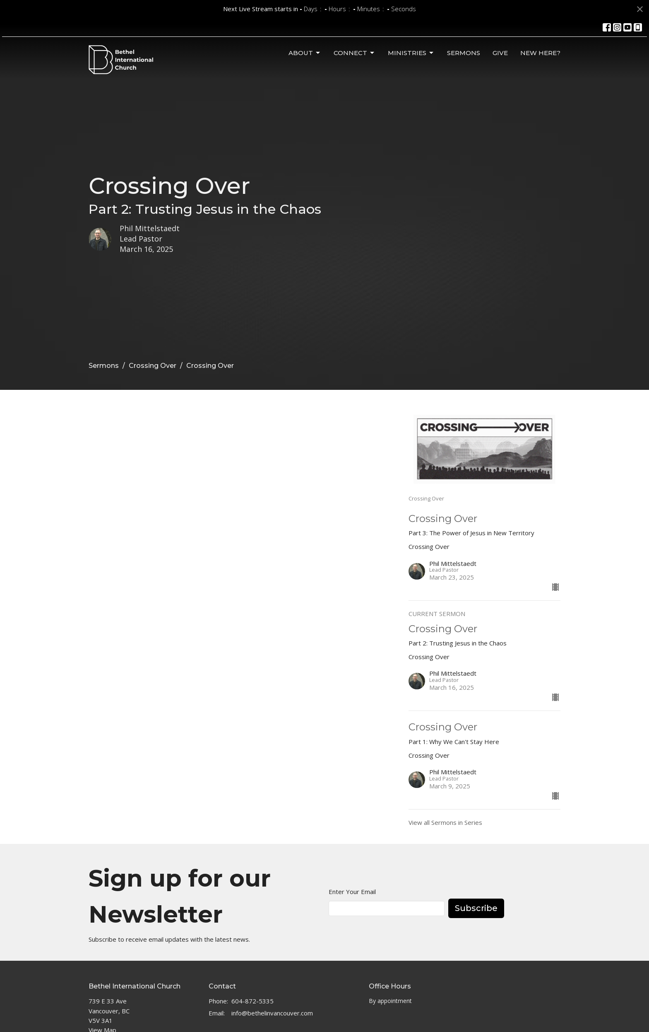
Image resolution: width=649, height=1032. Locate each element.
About (304, 53)
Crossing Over (152, 366)
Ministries (411, 53)
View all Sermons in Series (445, 822)
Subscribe (476, 908)
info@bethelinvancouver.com (272, 1013)
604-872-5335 (252, 1001)
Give (500, 53)
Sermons (463, 53)
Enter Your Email (352, 891)
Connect (354, 53)
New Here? (540, 53)
